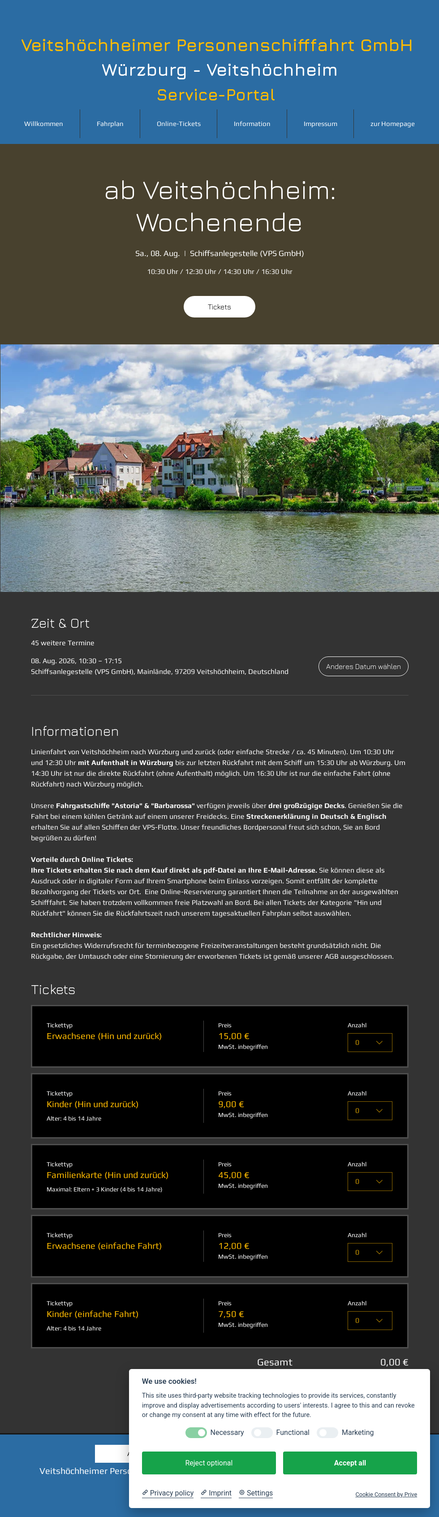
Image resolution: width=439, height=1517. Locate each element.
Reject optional (208, 1463)
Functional (293, 1432)
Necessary (227, 1432)
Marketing (358, 1432)
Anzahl (357, 1025)
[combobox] (370, 1042)
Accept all (350, 1463)
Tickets (219, 307)
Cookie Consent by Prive (386, 1494)
